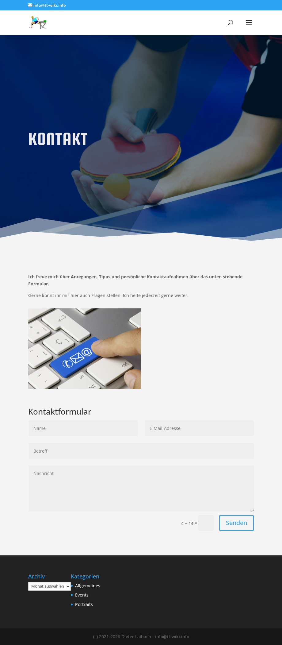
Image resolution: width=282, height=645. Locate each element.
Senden (236, 523)
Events (82, 595)
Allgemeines (87, 586)
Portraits (84, 604)
